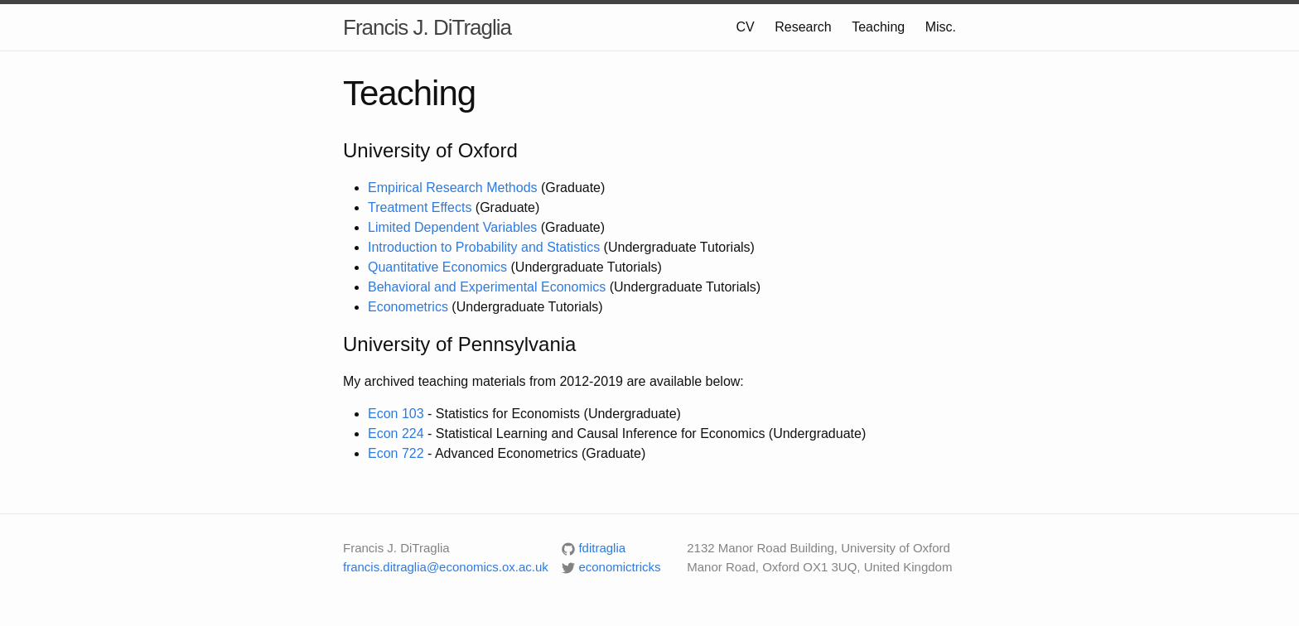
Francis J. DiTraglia (427, 27)
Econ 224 (396, 433)
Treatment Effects (419, 207)
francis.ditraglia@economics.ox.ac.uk (445, 567)
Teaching (878, 27)
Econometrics (408, 307)
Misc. (940, 27)
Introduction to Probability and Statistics (484, 247)
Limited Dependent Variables (452, 227)
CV (745, 27)
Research (803, 27)
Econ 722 (396, 453)
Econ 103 (396, 414)
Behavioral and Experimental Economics (487, 287)
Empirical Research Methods (453, 188)
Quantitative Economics (437, 267)
